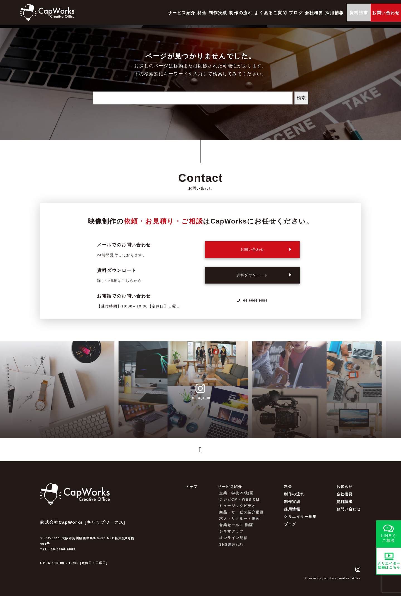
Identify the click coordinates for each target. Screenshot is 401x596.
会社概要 (289, 12)
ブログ (267, 12)
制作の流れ (204, 12)
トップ (191, 490)
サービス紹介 (133, 12)
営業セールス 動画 (236, 529)
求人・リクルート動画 (239, 522)
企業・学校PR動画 (236, 497)
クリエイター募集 (300, 520)
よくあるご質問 (237, 12)
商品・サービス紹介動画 (241, 516)
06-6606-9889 (252, 300)
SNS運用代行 (231, 548)
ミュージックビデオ (237, 510)
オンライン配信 (233, 542)
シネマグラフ (231, 535)
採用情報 (313, 12)
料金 (157, 12)
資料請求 (348, 12)
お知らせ (344, 490)
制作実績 (177, 12)
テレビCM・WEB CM (239, 503)
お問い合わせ (348, 513)
